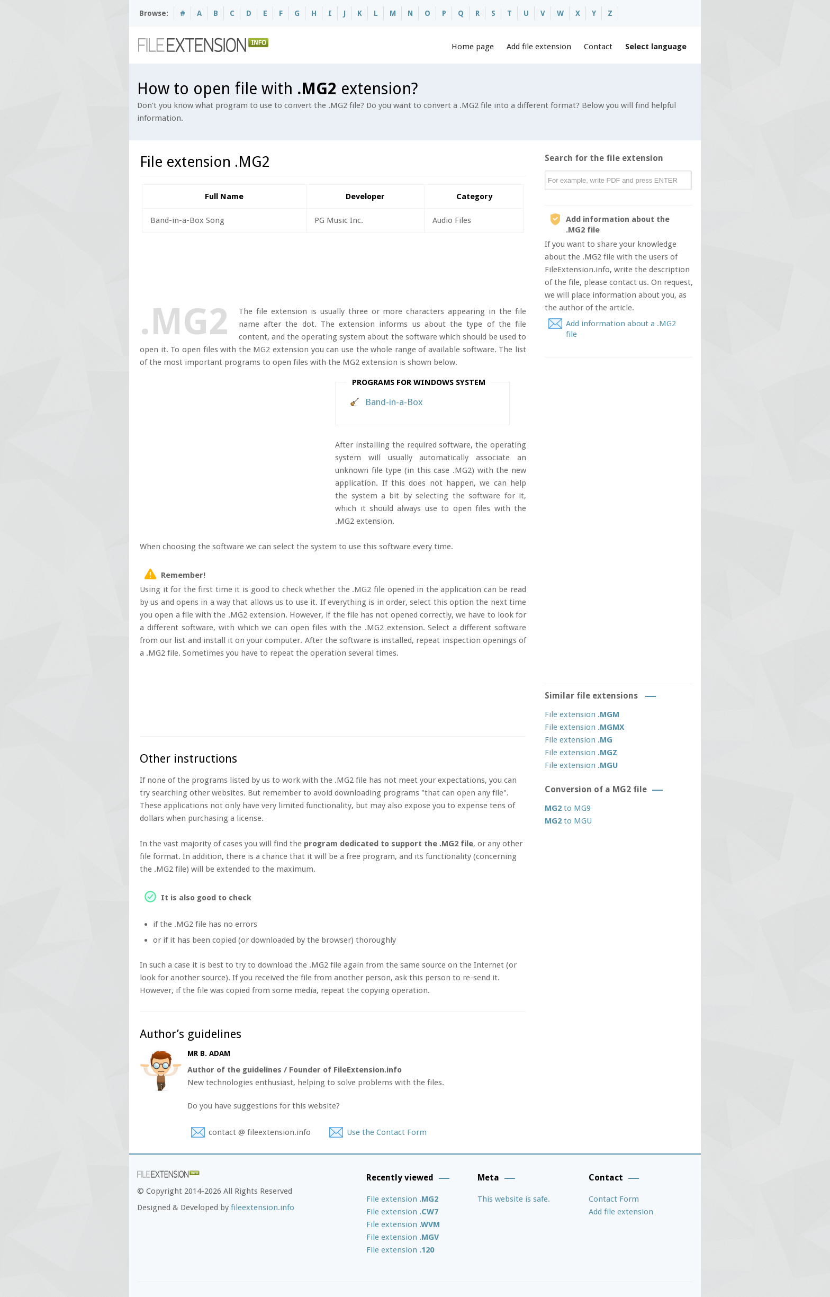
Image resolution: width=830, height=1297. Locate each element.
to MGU (568, 821)
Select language (656, 46)
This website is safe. (513, 1199)
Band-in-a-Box (394, 402)
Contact (598, 46)
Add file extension (539, 46)
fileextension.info (262, 1207)
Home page (473, 46)
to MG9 (568, 808)
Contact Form (614, 1199)
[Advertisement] (332, 267)
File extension (582, 714)
